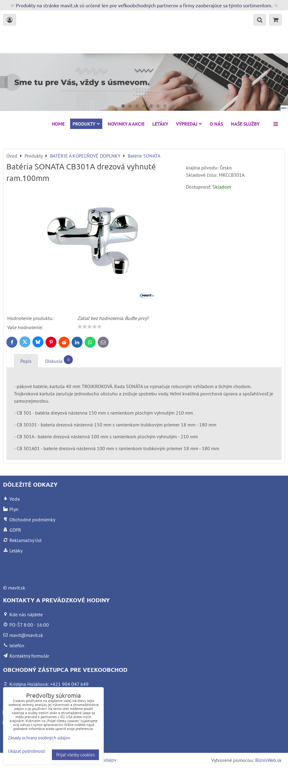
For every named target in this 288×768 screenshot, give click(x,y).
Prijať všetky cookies (75, 755)
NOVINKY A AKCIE (126, 124)
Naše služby (245, 124)
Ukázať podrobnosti (26, 751)
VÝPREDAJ (189, 124)
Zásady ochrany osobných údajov (39, 738)
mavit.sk (16, 588)
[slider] (89, 326)
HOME (58, 124)
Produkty (86, 124)
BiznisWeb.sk (268, 760)
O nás (216, 124)
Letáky (160, 124)
